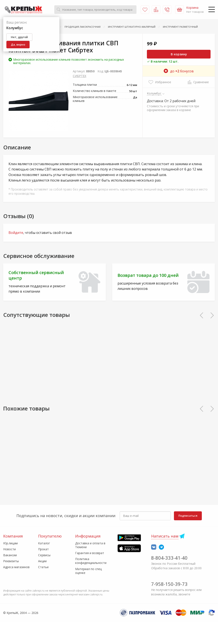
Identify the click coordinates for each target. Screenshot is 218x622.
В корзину (179, 54)
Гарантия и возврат (89, 553)
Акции (42, 561)
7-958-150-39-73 (169, 584)
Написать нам (164, 536)
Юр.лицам (10, 543)
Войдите (16, 232)
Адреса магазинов (16, 567)
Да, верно (18, 44)
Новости (9, 549)
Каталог (44, 543)
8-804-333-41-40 (169, 558)
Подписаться (187, 516)
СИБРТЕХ (79, 76)
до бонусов (179, 71)
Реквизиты (11, 561)
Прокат (43, 549)
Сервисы (44, 555)
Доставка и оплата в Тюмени (90, 545)
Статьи (43, 567)
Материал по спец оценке (88, 571)
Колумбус (154, 93)
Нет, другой (19, 37)
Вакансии (10, 555)
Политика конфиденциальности (90, 561)
